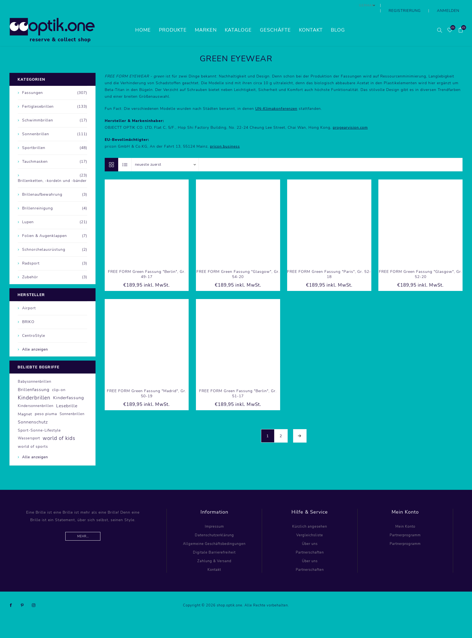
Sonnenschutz (33, 411)
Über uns (310, 533)
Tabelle (111, 154)
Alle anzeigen (35, 338)
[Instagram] (33, 594)
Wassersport (29, 427)
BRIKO (28, 311)
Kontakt (214, 558)
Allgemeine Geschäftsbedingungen (214, 533)
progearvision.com (350, 116)
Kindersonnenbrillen (35, 395)
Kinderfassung (68, 387)
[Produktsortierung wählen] (165, 154)
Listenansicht (125, 154)
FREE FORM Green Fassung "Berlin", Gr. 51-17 (238, 383)
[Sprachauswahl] (385, 5)
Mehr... (83, 526)
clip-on (59, 379)
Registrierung (418, 5)
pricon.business (225, 135)
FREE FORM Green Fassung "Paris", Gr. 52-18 (329, 263)
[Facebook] (11, 594)
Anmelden (453, 5)
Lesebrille (66, 395)
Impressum (214, 515)
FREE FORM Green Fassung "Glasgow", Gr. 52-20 (420, 263)
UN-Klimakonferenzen (276, 97)
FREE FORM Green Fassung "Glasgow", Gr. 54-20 (238, 263)
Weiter (299, 425)
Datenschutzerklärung (214, 524)
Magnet (25, 403)
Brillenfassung (33, 379)
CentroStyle (33, 324)
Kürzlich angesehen (309, 515)
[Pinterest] (22, 594)
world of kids (59, 427)
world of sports (33, 435)
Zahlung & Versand (214, 550)
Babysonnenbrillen (34, 370)
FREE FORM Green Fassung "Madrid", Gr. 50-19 (146, 383)
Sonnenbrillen (72, 403)
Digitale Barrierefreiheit (214, 541)
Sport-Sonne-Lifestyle (39, 419)
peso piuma (46, 403)
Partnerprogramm (405, 524)
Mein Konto (405, 515)
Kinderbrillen (34, 387)
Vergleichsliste (309, 524)
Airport (29, 297)
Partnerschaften (310, 541)
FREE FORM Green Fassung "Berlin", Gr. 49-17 (146, 263)
